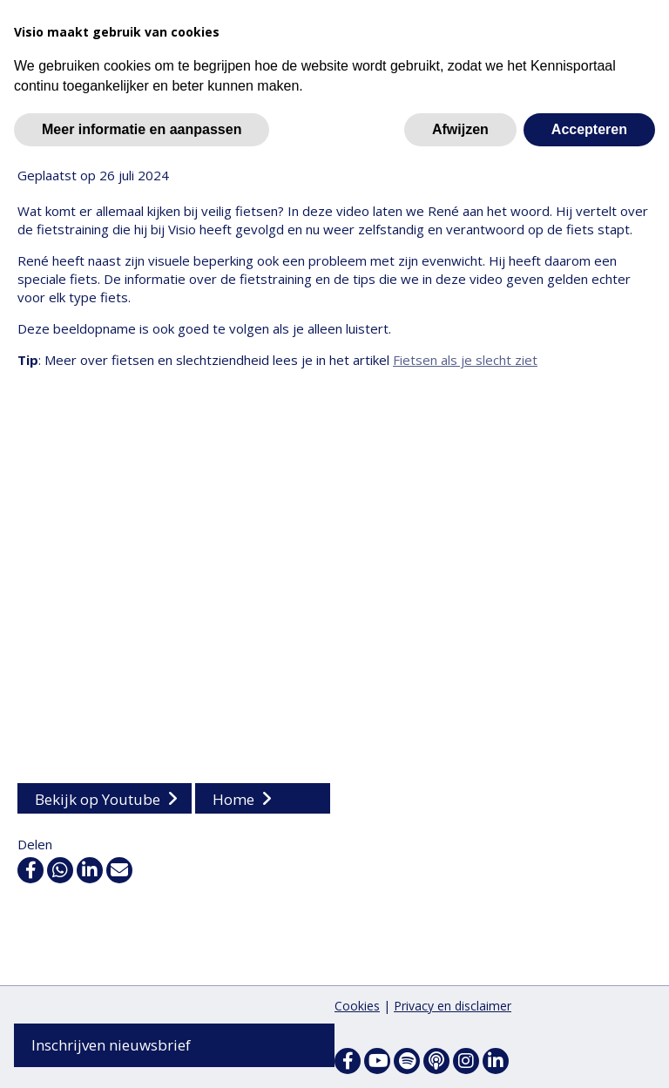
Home (233, 800)
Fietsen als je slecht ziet (465, 361)
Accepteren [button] (589, 129)
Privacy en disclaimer (452, 1005)
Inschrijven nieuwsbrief (111, 1045)
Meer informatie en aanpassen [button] (141, 129)
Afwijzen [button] (460, 129)
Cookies (357, 1005)
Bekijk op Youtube (97, 800)
